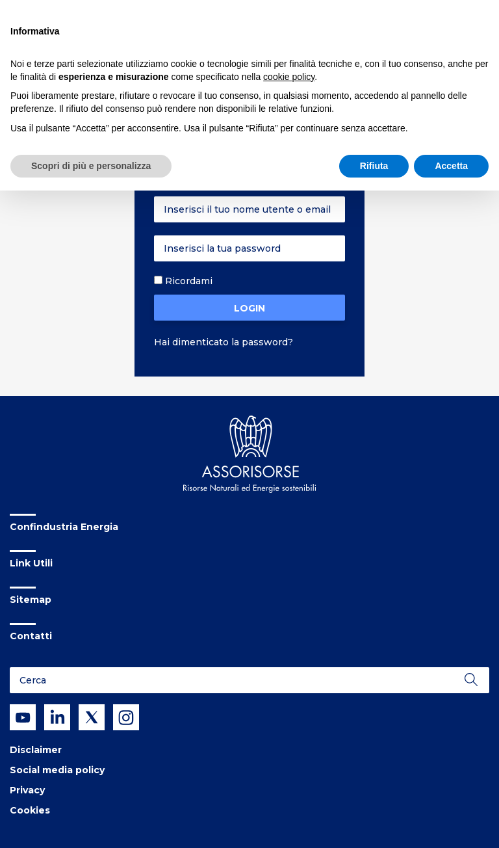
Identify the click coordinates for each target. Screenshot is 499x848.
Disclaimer (36, 750)
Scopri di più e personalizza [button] (91, 166)
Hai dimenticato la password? (223, 342)
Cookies (30, 810)
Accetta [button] (451, 166)
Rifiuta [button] (374, 166)
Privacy (27, 790)
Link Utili (31, 563)
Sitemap (30, 599)
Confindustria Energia (64, 527)
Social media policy (57, 770)
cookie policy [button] (288, 77)
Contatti (31, 636)
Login (249, 308)
